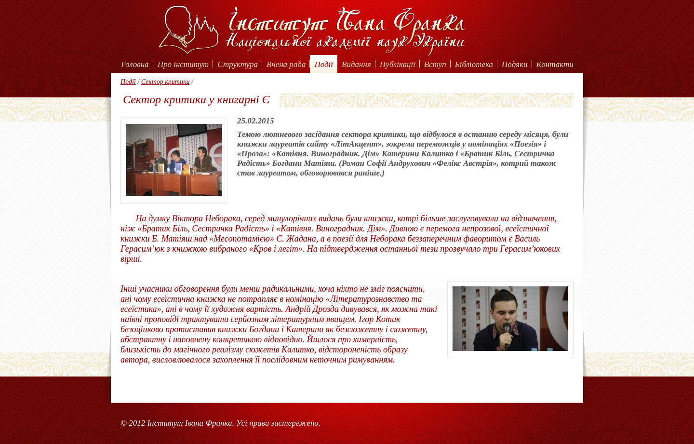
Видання (356, 64)
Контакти (555, 64)
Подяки (515, 64)
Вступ (435, 64)
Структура (237, 64)
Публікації (397, 64)
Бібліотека (474, 64)
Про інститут (183, 64)
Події (323, 64)
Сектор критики (165, 81)
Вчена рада (286, 64)
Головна (134, 64)
